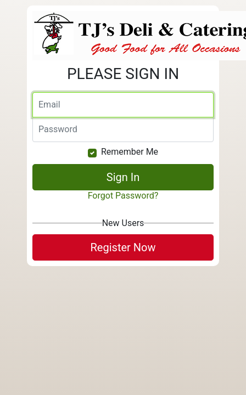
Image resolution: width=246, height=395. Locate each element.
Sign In (123, 177)
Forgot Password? (123, 195)
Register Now (123, 247)
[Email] (123, 104)
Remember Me (129, 151)
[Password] (123, 129)
